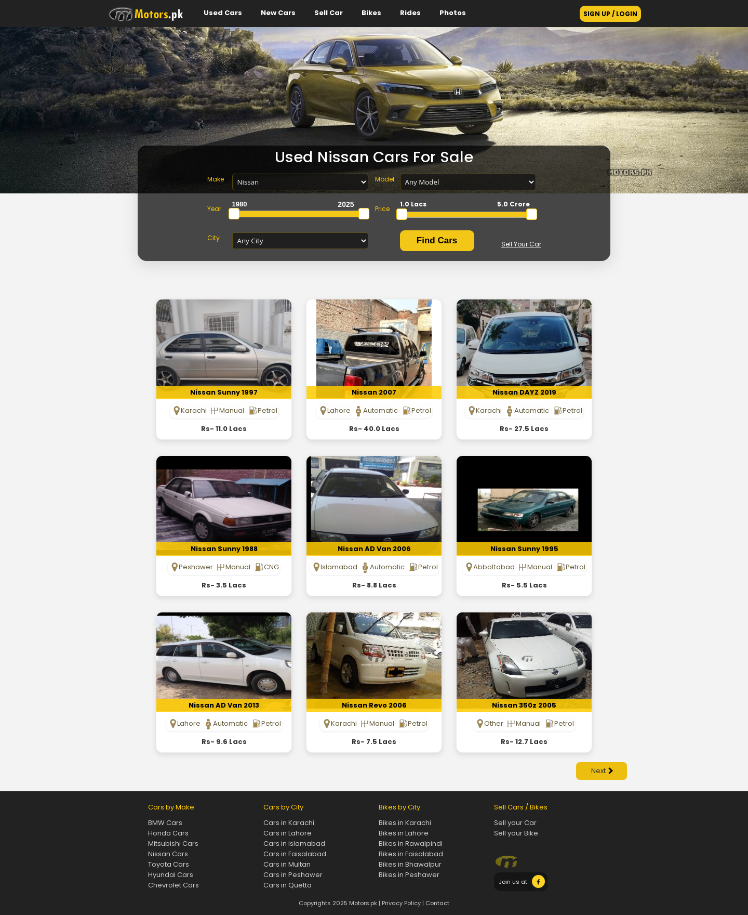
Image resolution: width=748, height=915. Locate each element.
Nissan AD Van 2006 (374, 549)
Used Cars (223, 13)
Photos (452, 13)
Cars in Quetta (287, 885)
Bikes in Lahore (404, 833)
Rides (410, 13)
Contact (437, 903)
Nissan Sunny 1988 (224, 549)
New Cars (278, 13)
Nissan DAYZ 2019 (524, 392)
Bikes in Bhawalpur (410, 864)
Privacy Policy (401, 903)
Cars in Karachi (288, 823)
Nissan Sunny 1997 (224, 392)
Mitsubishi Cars (173, 843)
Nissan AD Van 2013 (224, 705)
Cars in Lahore (287, 833)
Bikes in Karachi (405, 823)
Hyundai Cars (170, 875)
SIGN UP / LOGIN (610, 13)
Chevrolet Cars (173, 885)
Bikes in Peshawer (409, 875)
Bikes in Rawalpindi (411, 843)
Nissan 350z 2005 (524, 705)
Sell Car (328, 13)
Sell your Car (515, 823)
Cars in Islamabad (294, 843)
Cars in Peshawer (293, 875)
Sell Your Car (521, 244)
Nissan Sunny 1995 (524, 549)
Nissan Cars (168, 854)
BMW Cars (165, 823)
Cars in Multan (287, 864)
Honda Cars (168, 833)
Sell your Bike (516, 833)
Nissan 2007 (374, 392)
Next (602, 771)
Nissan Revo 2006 (374, 705)
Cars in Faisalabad (294, 854)
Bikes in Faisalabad (411, 854)
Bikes (371, 13)
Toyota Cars (168, 864)
